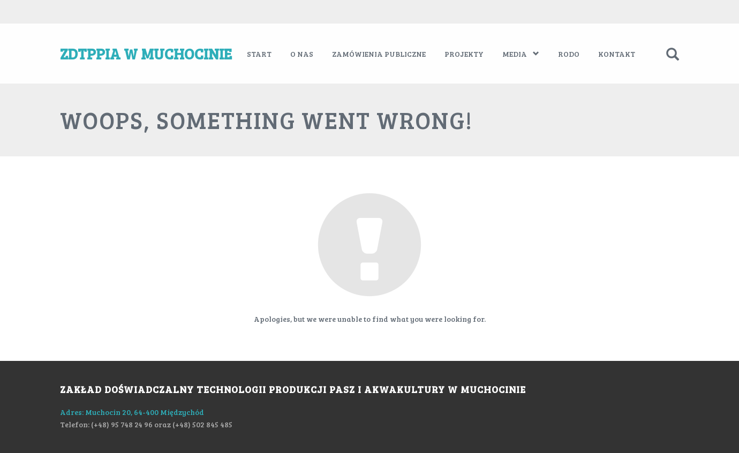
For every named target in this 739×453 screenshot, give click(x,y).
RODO (568, 54)
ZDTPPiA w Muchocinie (146, 53)
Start (259, 54)
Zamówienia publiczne (379, 54)
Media (520, 54)
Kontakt (616, 54)
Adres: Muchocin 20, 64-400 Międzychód (132, 411)
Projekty (464, 54)
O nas (301, 54)
